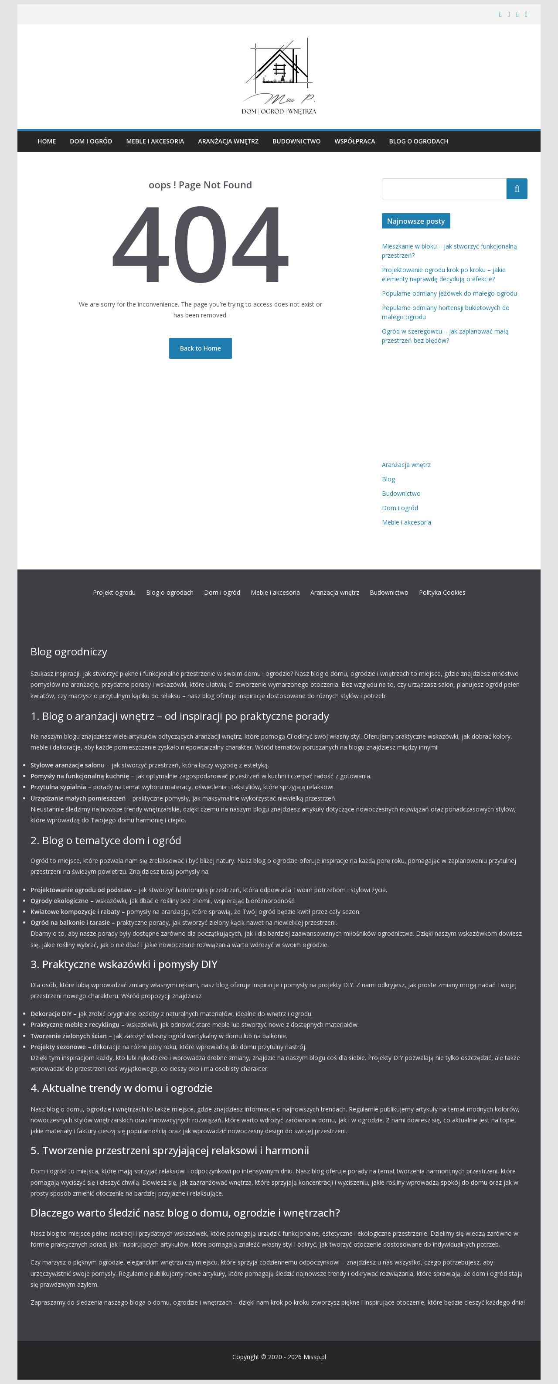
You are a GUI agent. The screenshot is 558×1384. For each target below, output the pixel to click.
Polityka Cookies (442, 592)
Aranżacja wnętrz (228, 141)
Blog (388, 479)
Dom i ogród (91, 141)
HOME (46, 141)
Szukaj (517, 188)
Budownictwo (296, 141)
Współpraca (354, 141)
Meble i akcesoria (155, 141)
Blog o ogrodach (419, 141)
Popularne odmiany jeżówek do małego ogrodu (449, 293)
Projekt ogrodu (114, 592)
